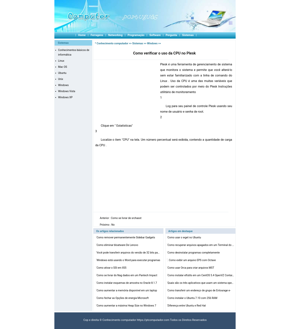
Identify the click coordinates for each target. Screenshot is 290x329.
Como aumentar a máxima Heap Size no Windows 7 (127, 305)
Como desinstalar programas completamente (194, 252)
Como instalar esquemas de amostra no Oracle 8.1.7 (127, 282)
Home (82, 35)
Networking (115, 35)
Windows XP (65, 97)
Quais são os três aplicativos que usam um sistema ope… (200, 282)
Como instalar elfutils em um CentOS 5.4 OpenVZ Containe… (201, 275)
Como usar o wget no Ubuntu (185, 237)
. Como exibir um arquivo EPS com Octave (192, 260)
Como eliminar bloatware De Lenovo (118, 245)
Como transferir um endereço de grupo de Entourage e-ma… (199, 291)
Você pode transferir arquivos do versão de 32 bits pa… (128, 252)
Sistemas (188, 35)
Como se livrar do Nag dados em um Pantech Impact (127, 275)
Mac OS (62, 66)
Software (155, 35)
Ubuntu (62, 72)
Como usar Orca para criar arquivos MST (191, 267)
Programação (136, 35)
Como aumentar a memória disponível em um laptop (127, 290)
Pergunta (171, 35)
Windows (63, 85)
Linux (61, 60)
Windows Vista (66, 91)
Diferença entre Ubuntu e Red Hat (187, 305)
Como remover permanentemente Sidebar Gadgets (126, 237)
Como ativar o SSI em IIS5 (112, 267)
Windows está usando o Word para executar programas (129, 260)
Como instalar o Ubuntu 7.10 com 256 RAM (193, 298)
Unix (60, 79)
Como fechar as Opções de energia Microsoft (123, 298)
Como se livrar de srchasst (126, 218)
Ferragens (97, 35)
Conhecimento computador (112, 43)
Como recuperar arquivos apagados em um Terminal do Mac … (201, 245)
